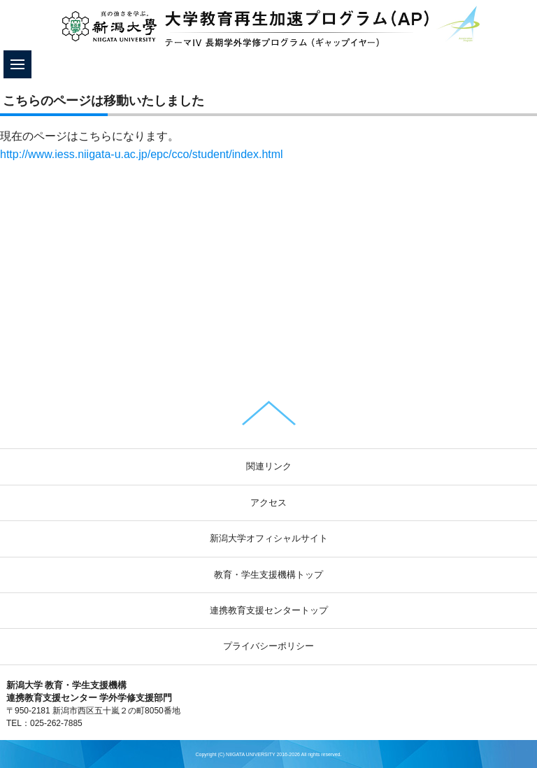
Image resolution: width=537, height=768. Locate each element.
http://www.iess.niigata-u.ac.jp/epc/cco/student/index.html (141, 154)
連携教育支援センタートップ (269, 610)
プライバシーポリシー (268, 646)
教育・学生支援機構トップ (268, 574)
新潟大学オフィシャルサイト (269, 538)
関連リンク (269, 466)
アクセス (268, 502)
